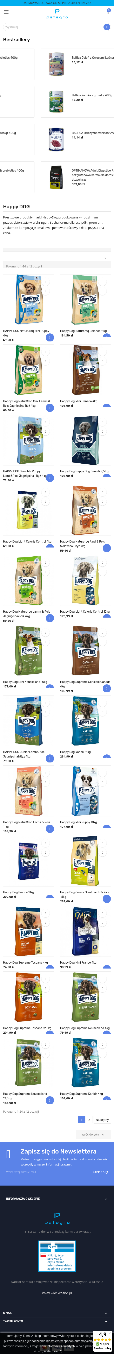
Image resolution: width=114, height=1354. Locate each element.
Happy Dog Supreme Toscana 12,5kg (27, 1028)
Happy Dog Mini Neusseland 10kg (25, 682)
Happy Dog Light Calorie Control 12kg (85, 611)
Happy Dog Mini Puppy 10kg (78, 822)
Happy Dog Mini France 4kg (78, 962)
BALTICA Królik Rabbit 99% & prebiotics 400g (64, 58)
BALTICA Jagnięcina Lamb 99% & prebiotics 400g (67, 170)
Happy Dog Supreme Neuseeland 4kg (85, 1028)
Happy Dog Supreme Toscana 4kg (25, 962)
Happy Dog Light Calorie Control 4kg (27, 541)
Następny (102, 1120)
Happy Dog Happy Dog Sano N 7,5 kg (84, 471)
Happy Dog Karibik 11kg (75, 752)
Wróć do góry (93, 1134)
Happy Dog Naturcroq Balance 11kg (83, 331)
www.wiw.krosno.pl (57, 1293)
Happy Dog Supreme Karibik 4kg (81, 1094)
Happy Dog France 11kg (18, 892)
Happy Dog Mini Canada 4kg (79, 401)
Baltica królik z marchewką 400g (55, 95)
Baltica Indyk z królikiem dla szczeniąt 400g (63, 133)
